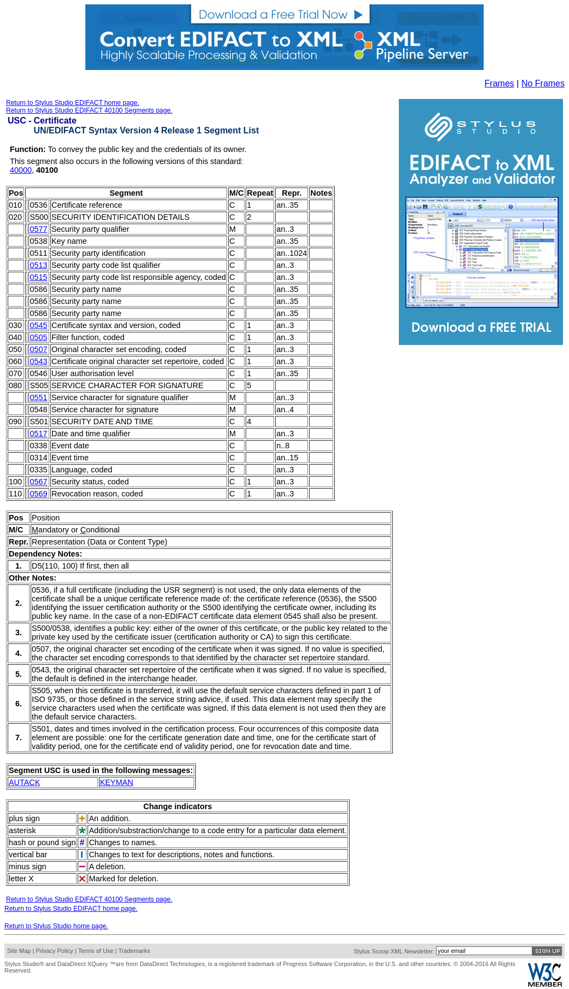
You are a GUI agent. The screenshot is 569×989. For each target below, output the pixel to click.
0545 (38, 325)
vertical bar (28, 854)
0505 (38, 337)
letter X (21, 878)
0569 (38, 493)
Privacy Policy (54, 950)
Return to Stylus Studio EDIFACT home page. (72, 103)
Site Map (19, 950)
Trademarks (134, 950)
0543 (38, 361)
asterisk (22, 830)
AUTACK (24, 782)
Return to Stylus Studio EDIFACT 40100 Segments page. (89, 110)
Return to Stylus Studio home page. (56, 926)
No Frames (543, 83)
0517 (38, 433)
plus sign (24, 818)
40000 (21, 170)
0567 (38, 481)
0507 (38, 349)
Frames (499, 83)
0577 (38, 229)
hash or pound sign (42, 842)
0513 (38, 265)
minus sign (28, 866)
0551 (38, 397)
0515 (38, 277)
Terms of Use (96, 950)
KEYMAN (116, 782)
